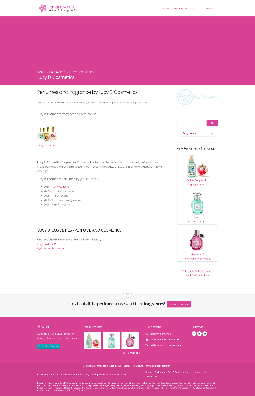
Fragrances (180, 8)
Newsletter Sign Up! (48, 346)
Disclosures (82, 390)
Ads (208, 372)
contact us (167, 365)
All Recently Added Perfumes (197, 271)
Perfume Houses (178, 304)
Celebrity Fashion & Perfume (166, 345)
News (195, 8)
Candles (190, 372)
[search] (190, 123)
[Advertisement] (127, 45)
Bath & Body (176, 372)
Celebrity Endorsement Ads (165, 339)
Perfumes (160, 372)
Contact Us (209, 8)
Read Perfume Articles (197, 275)
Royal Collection (61, 186)
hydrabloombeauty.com (51, 248)
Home (166, 8)
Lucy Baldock (46, 244)
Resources (152, 376)
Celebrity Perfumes (161, 333)
